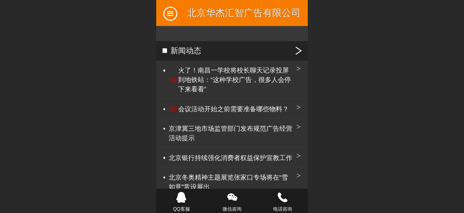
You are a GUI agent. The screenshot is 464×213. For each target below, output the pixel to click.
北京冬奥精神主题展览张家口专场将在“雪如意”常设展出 (228, 182)
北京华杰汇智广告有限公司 (244, 12)
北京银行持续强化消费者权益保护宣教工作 (230, 158)
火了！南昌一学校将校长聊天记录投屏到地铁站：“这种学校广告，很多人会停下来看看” (234, 80)
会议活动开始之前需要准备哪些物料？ (233, 109)
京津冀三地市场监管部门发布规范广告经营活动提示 (230, 133)
